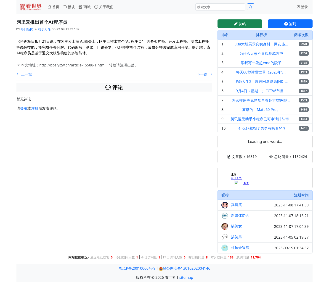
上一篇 (24, 74)
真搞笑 (236, 204)
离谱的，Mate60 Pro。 (261, 109)
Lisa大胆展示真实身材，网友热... (261, 44)
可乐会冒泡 (240, 247)
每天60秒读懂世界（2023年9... (261, 72)
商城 (84, 6)
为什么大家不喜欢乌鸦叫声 (261, 53)
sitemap (186, 277)
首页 (53, 6)
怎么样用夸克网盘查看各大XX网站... (261, 100)
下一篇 (204, 74)
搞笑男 (236, 236)
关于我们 (104, 6)
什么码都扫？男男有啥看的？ (262, 128)
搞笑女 (236, 226)
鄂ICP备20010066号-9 (137, 268)
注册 (34, 108)
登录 (302, 6)
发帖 (240, 23)
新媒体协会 (240, 215)
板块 (69, 6)
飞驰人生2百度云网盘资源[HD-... (261, 81)
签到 (290, 23)
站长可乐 (44, 29)
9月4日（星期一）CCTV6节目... (261, 90)
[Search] (220, 7)
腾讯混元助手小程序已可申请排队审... (261, 118)
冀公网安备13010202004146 (186, 268)
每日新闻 (27, 29)
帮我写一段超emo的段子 (261, 62)
